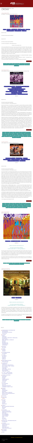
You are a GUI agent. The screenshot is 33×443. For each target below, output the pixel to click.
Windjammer (8, 241)
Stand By (9, 29)
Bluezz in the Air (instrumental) (22, 94)
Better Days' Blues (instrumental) (10, 86)
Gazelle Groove (19, 297)
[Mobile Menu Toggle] (1, 3)
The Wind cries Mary (22, 29)
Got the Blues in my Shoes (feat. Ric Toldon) (17, 90)
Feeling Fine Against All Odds (11, 158)
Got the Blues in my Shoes (16, 159)
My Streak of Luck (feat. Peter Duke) (12, 91)
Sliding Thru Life (23, 160)
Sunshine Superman (25, 241)
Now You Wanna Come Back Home (11, 94)
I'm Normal (25, 158)
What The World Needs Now (16, 241)
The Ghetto (24, 30)
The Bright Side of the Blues (23, 91)
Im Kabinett (28, 29)
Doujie (14, 297)
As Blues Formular (18, 30)
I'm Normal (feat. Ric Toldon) (17, 87)
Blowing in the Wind (11, 30)
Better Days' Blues (19, 158)
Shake (5, 29)
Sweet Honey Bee (14, 29)
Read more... (29, 61)
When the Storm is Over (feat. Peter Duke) (23, 86)
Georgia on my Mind (7, 159)
